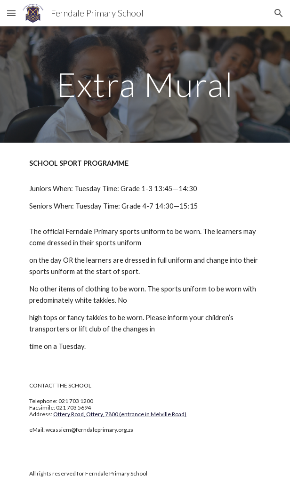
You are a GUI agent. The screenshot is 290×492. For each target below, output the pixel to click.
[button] (11, 13)
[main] (144, 84)
